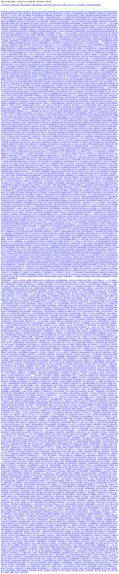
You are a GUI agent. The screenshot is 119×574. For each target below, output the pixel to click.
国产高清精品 (104, 117)
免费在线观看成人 (62, 185)
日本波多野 (54, 570)
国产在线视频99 (9, 99)
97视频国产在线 (101, 286)
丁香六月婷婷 (20, 519)
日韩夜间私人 (16, 109)
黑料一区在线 (14, 64)
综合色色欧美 (37, 212)
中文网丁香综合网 (50, 523)
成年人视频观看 (30, 403)
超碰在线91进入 (21, 309)
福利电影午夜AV (6, 204)
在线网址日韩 (34, 348)
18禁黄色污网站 (109, 144)
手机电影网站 (52, 541)
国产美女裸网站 (63, 190)
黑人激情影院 (49, 395)
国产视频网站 (61, 424)
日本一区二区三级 (42, 327)
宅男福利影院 (90, 62)
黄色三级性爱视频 (88, 200)
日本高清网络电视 (32, 465)
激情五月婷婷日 (93, 187)
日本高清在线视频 (59, 202)
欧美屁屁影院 (74, 142)
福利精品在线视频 (109, 83)
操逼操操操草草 (78, 214)
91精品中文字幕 (77, 218)
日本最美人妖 (83, 128)
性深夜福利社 (62, 541)
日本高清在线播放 (59, 224)
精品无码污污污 (108, 543)
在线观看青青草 (70, 432)
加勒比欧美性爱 (97, 31)
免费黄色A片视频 (27, 336)
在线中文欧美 (93, 173)
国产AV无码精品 (72, 128)
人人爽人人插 (31, 54)
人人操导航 (81, 282)
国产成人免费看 (16, 15)
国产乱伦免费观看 (49, 95)
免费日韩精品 (66, 146)
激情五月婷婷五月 (42, 401)
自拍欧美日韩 (36, 72)
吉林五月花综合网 (107, 389)
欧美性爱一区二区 (70, 241)
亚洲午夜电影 (35, 333)
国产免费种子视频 (86, 115)
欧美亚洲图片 (11, 130)
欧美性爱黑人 (46, 83)
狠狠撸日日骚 (19, 375)
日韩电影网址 (88, 451)
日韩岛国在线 (23, 136)
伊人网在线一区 (31, 354)
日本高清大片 (62, 163)
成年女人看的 (42, 235)
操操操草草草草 (29, 78)
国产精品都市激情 (56, 70)
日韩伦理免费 (101, 481)
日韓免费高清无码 (65, 66)
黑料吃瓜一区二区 (103, 303)
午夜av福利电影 (109, 469)
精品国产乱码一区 (65, 159)
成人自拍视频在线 (30, 241)
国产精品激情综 (23, 218)
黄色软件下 (85, 331)
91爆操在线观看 (46, 85)
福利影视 (43, 397)
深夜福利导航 (59, 496)
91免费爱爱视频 (76, 445)
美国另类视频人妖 (50, 91)
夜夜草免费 (83, 523)
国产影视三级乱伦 (38, 325)
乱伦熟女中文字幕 (7, 52)
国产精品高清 (101, 307)
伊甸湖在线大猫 (53, 99)
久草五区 (32, 539)
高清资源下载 (37, 237)
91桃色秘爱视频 (16, 459)
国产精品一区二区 (58, 504)
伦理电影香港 (50, 216)
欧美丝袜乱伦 (80, 227)
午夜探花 (106, 356)
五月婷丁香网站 (18, 212)
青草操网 (93, 527)
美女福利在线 (96, 33)
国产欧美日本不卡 (74, 284)
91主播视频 (53, 416)
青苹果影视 (104, 408)
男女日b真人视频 (87, 83)
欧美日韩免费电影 (59, 132)
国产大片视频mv (100, 70)
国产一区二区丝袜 (41, 78)
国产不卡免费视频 (7, 231)
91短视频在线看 (26, 74)
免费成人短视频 (6, 405)
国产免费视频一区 (88, 440)
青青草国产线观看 (105, 477)
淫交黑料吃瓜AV (24, 222)
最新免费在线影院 (25, 521)
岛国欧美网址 (48, 46)
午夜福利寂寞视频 (105, 523)
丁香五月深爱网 (68, 70)
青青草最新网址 (11, 144)
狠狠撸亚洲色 (51, 78)
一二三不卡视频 (110, 280)
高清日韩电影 (103, 169)
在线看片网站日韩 (24, 126)
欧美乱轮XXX (70, 498)
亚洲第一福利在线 (75, 475)
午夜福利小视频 (8, 572)
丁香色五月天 (33, 101)
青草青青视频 (36, 13)
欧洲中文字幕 (79, 553)
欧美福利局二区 (6, 490)
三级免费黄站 (98, 519)
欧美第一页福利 (81, 202)
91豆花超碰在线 (33, 554)
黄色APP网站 (67, 566)
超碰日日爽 (100, 521)
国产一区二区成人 (111, 554)
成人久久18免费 (36, 407)
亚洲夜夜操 (70, 370)
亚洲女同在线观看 (20, 99)
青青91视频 (66, 445)
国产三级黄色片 (44, 103)
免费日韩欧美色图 (110, 27)
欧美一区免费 (106, 132)
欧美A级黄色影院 (17, 531)
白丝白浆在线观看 (37, 323)
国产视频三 (97, 311)
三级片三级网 (36, 543)
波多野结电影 (77, 362)
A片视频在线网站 (14, 83)
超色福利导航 (8, 134)
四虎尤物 (73, 303)
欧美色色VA (45, 543)
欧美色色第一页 (78, 566)
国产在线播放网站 (78, 107)
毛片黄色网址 (67, 469)
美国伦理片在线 (67, 155)
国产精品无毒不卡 (64, 389)
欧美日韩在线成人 (84, 395)
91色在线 (25, 319)
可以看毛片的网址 (99, 428)
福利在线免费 (107, 231)
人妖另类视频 (84, 397)
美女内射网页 (76, 136)
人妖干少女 (93, 299)
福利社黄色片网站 (105, 35)
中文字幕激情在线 (100, 152)
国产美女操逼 (59, 124)
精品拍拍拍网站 (75, 23)
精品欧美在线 (107, 66)
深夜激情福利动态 (95, 444)
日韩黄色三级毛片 (57, 566)
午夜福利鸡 (38, 370)
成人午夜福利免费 (87, 185)
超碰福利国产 (62, 299)
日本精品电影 (23, 549)
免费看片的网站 (60, 288)
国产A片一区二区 (79, 138)
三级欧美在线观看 (29, 482)
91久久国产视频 (88, 43)
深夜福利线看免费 (15, 477)
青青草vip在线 (103, 551)
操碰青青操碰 (54, 66)
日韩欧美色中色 (21, 200)
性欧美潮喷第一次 (22, 564)
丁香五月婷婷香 (47, 202)
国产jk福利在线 (89, 107)
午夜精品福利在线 (84, 352)
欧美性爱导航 (5, 502)
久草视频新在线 (48, 331)
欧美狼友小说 (6, 338)
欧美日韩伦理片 (36, 83)
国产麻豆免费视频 (90, 333)
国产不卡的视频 (66, 514)
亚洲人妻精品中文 (34, 344)
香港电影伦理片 (85, 19)
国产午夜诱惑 (66, 218)
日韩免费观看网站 (9, 128)
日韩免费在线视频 (44, 31)
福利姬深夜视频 (103, 459)
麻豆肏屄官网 (83, 101)
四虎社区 (24, 298)
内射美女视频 (57, 27)
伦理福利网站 (88, 80)
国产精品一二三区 (104, 87)
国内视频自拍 (111, 216)
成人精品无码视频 (107, 192)
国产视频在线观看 (28, 167)
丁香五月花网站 (112, 56)
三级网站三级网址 (61, 447)
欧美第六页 (20, 517)
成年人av (52, 554)
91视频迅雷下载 (32, 87)
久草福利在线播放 (68, 350)
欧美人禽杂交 (73, 372)
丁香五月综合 (28, 212)
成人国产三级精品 (67, 48)
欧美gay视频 (111, 498)
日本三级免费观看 (89, 481)
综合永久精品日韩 (50, 179)
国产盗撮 (85, 496)
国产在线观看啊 (32, 290)
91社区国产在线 (110, 360)
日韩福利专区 (19, 568)
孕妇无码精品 (30, 179)
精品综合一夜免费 (38, 547)
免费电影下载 (105, 78)
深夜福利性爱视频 (70, 56)
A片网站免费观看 (38, 313)
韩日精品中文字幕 (10, 89)
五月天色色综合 (79, 70)
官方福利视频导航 (46, 175)
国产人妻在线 (61, 335)
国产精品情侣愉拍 (20, 397)
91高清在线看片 (46, 64)
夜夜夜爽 (6, 445)
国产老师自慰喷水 (52, 220)
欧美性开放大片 (90, 138)
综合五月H (4, 379)
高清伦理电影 (41, 484)
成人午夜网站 (13, 62)
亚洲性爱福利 (87, 549)
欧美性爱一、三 (85, 436)
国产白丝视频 (98, 83)
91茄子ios (96, 408)
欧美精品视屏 (104, 113)
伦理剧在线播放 (83, 37)
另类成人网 (20, 292)
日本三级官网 (59, 517)
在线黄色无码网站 (35, 412)
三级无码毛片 (6, 459)
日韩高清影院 (40, 498)
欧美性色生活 (87, 445)
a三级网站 (36, 453)
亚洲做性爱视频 (29, 190)
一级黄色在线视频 (9, 430)
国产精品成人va (21, 438)
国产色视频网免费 (35, 62)
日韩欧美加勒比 (90, 233)
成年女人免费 (84, 329)
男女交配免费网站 (82, 471)
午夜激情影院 (25, 187)
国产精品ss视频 (113, 346)
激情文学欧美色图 (54, 50)
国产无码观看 (64, 383)
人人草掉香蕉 (26, 177)
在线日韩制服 (57, 412)
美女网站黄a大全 (47, 187)
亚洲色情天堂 (68, 74)
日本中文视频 (69, 391)
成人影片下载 (43, 465)
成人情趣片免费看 (85, 144)
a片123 (60, 484)
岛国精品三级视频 (48, 97)
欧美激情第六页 (44, 226)
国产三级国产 (26, 424)
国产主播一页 (91, 438)
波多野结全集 (8, 93)
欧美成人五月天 (9, 243)
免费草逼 (114, 508)
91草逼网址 (94, 338)
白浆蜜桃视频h (18, 19)
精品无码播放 (93, 130)
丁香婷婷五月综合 (93, 124)
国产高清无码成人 (14, 138)
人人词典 (35, 504)
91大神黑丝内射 (20, 48)
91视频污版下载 (63, 37)
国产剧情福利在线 (70, 46)
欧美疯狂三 (77, 496)
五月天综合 (82, 377)
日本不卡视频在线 (17, 486)
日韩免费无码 (56, 350)
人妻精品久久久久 (11, 80)
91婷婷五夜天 (113, 424)
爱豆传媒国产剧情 (31, 231)
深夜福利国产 (97, 514)
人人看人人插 (28, 229)
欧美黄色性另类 (76, 50)
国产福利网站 (59, 241)
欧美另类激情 (45, 70)
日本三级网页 (84, 216)
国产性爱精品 (91, 521)
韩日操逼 (65, 313)
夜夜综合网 (33, 570)
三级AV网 (24, 525)
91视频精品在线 (97, 115)
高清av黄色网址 (104, 173)
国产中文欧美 (15, 410)
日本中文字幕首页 (21, 566)
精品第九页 (107, 535)
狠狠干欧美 (39, 426)
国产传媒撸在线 (21, 37)
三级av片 (84, 389)
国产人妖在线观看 (83, 150)
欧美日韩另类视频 (65, 109)
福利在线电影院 (103, 239)
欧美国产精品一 (95, 140)
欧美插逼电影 (89, 506)
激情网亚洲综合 (51, 140)
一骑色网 (4, 301)
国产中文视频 (40, 366)
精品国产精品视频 (34, 298)
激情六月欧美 (81, 56)
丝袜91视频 (21, 562)
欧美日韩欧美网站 (76, 200)
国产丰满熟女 (66, 181)
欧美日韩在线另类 (42, 539)
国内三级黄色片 (21, 422)
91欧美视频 (26, 333)
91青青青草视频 (98, 185)
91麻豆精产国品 (46, 381)
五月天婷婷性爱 (77, 39)
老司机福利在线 (107, 405)
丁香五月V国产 (35, 531)
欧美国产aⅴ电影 (83, 58)
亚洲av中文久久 (6, 15)
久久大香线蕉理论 (88, 48)
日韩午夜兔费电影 (41, 405)
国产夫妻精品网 (52, 37)
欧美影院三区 (36, 360)
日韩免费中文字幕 (85, 142)
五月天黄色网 (105, 508)
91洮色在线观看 (95, 189)
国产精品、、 (29, 375)
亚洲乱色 (8, 498)
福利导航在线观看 (92, 196)
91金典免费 (41, 354)
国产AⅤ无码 (99, 350)
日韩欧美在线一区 (69, 187)
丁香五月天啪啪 (8, 19)
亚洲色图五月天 (26, 70)
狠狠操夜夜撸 (89, 15)
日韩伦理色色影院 (50, 311)
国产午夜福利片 (97, 190)
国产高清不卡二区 (91, 241)
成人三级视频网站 (53, 93)
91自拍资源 (64, 568)
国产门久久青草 (9, 152)
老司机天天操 (104, 204)
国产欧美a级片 (66, 29)
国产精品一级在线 (72, 179)
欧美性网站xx (102, 299)
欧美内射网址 (7, 185)
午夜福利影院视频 (29, 19)
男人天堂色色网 (95, 558)
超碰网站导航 (37, 56)
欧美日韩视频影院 (104, 336)
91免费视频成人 (18, 241)
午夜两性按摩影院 (63, 444)
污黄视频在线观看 (91, 87)
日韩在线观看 (74, 208)
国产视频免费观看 (26, 356)
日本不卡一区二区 (78, 155)
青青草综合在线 (78, 85)
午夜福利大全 (66, 105)
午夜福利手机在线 (75, 440)
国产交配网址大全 (55, 165)
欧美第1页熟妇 (113, 229)
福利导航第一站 (112, 348)
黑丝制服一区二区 (7, 241)
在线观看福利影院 (68, 226)
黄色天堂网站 (91, 461)
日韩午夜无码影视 (65, 545)
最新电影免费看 (103, 241)
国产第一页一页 (27, 227)
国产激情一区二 (56, 155)
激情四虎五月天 (30, 321)
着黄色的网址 (48, 196)
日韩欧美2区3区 (92, 237)
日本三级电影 (42, 76)
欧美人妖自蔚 (60, 206)
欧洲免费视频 (105, 41)
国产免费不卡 (112, 455)
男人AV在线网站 (82, 358)
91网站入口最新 (37, 282)
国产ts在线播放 (101, 74)
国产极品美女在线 (64, 144)
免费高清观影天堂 (104, 321)
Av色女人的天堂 (47, 138)
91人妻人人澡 (50, 447)
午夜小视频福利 (72, 377)
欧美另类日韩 (80, 52)
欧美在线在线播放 (20, 315)
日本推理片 (12, 564)
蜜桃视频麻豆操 (104, 97)
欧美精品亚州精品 (55, 29)
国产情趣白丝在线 (109, 29)
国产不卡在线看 (62, 284)
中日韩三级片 (33, 410)
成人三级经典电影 (18, 190)
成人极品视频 (66, 533)
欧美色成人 (96, 556)
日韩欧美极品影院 (51, 68)
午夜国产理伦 (110, 327)
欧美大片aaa (113, 502)
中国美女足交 (97, 72)
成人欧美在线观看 (15, 444)
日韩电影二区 (45, 296)
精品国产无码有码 (20, 303)
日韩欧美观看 (25, 492)
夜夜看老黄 (52, 529)
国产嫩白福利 (20, 124)
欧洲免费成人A (110, 146)
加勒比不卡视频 (76, 508)
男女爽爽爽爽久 (76, 317)
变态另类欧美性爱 (107, 447)
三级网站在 (103, 434)
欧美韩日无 (7, 387)
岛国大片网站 (102, 11)
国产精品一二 (5, 115)
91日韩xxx (55, 381)
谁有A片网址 (97, 475)
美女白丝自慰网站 (56, 488)
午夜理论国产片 (102, 527)
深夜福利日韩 (101, 385)
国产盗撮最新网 (46, 551)
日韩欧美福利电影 (31, 342)
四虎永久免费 (52, 387)
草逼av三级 (43, 508)
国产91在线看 (9, 344)
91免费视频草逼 (12, 103)
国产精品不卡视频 (7, 11)
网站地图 (98, 5)
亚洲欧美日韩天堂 (16, 447)
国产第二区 (92, 403)
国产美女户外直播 (102, 183)
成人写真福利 (74, 529)
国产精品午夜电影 (92, 56)
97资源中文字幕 (20, 216)
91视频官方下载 (96, 19)
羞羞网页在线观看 (42, 403)
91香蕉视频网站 (18, 52)
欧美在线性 (13, 508)
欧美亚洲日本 (33, 319)
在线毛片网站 (76, 331)
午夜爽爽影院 (36, 70)
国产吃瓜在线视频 (78, 556)
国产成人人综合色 (101, 181)
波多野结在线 (42, 130)
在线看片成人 (33, 60)
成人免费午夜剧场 (40, 292)
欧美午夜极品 (77, 118)
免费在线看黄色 (38, 81)
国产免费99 (96, 445)
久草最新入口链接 (22, 150)
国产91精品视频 (23, 105)
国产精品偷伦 (52, 482)
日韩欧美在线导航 (81, 564)
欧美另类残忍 (77, 381)
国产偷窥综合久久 (36, 39)
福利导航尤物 (106, 154)
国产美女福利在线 (24, 80)
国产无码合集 (106, 568)
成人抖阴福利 (58, 333)
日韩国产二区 (61, 179)
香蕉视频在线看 (95, 387)
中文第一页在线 (67, 85)
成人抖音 (69, 325)
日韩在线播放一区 (81, 64)
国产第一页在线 (27, 97)
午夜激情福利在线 (12, 408)
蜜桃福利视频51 (62, 117)
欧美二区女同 (66, 212)
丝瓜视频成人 (8, 233)
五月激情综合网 (53, 290)
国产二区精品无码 (74, 173)
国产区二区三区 (52, 52)
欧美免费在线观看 (30, 118)
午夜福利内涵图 (81, 494)
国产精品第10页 (75, 41)
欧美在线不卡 (92, 366)
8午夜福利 (30, 461)
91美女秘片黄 (75, 296)
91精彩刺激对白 (14, 45)
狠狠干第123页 (79, 321)
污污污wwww (92, 336)
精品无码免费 (73, 130)
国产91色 (98, 383)
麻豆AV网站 (48, 492)
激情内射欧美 (96, 436)
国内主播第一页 (89, 212)
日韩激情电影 (84, 558)
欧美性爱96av (30, 366)
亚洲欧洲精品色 (18, 118)
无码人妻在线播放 (81, 169)
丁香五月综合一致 (64, 397)
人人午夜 (9, 340)
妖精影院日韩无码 (84, 35)
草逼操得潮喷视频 (55, 539)
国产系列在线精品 (71, 463)
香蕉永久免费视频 (74, 473)
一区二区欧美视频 (95, 512)
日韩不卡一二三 (52, 397)
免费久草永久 (36, 132)
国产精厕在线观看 (93, 117)
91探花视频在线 (23, 214)
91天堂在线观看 (69, 210)
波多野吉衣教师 (72, 35)
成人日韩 (75, 294)
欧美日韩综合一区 (62, 554)
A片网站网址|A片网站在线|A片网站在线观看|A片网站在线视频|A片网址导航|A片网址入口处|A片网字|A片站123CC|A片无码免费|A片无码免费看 (47, 5)
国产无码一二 (40, 430)
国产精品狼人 (62, 198)
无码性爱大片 (104, 294)
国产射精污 (27, 323)
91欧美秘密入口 (98, 469)
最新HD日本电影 (72, 327)
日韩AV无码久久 (20, 173)
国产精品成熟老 (72, 167)
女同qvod (100, 461)
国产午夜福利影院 (12, 521)
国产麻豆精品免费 (51, 173)
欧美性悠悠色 (48, 477)
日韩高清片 (90, 288)
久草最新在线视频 (107, 120)
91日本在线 (108, 517)
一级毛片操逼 (84, 239)
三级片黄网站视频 (42, 200)
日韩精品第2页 (20, 194)
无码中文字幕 (59, 430)
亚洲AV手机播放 (107, 383)
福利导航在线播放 (65, 235)
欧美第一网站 (66, 60)
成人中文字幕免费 (47, 150)
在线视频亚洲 (71, 521)
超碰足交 (115, 535)
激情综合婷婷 (11, 150)
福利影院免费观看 (54, 514)
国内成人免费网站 (71, 154)
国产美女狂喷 (74, 323)
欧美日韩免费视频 (79, 486)
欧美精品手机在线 (91, 459)
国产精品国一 (37, 138)
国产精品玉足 (99, 280)
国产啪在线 (105, 512)
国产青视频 (88, 514)
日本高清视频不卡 (14, 187)
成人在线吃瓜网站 (95, 76)
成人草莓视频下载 (42, 467)
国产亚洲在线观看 (50, 424)
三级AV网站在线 (16, 401)
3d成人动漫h (96, 323)
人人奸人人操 (49, 227)
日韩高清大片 (36, 45)
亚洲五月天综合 (92, 17)
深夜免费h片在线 (75, 290)
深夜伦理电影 (28, 95)
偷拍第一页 (113, 488)
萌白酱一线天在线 (16, 177)
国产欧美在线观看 (93, 161)
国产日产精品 (71, 68)
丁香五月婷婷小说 (105, 148)
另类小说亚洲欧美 (9, 422)
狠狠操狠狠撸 (56, 408)
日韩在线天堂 (36, 64)
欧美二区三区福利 (112, 163)
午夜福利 (26, 348)
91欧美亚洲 (23, 572)
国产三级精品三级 (42, 19)
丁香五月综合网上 (66, 479)
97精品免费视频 (9, 68)
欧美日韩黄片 (113, 113)
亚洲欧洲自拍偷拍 (26, 453)
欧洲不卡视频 (74, 444)
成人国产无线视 (72, 198)
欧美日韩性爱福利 (30, 299)
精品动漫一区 (28, 56)
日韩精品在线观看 (65, 381)
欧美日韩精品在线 (12, 475)
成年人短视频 (20, 327)
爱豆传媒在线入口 (30, 486)
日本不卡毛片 (22, 155)
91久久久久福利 (42, 50)
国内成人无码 (105, 99)
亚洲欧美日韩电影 (19, 165)
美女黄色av (10, 568)
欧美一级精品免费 (101, 375)
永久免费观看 (27, 204)
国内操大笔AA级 (26, 33)
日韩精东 (78, 354)
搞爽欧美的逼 (102, 17)
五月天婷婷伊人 (58, 210)
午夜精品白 (62, 325)
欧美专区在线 (20, 50)
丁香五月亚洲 (101, 348)
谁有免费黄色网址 (108, 72)
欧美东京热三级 (43, 99)
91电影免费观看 (23, 352)
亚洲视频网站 (69, 175)
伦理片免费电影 (10, 570)
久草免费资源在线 (64, 482)
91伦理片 (37, 385)
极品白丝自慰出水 (48, 74)
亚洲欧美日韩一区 (75, 89)
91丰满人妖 (72, 280)
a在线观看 (7, 531)
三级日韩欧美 (105, 510)
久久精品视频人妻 (7, 206)
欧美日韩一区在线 (11, 461)
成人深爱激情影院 (44, 451)
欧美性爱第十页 (39, 68)
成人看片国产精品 (31, 198)
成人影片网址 (51, 189)
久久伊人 (31, 434)
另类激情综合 (22, 103)
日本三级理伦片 (14, 350)
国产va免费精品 (88, 72)
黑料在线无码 (102, 126)
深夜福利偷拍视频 (63, 426)
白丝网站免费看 (18, 93)
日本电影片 (97, 560)
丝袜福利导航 (43, 239)
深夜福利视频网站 (95, 471)
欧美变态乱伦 (113, 525)
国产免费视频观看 (95, 358)
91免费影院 (109, 521)
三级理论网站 (22, 54)
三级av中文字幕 (26, 132)
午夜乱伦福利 (65, 72)
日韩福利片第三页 (10, 37)
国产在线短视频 (9, 66)
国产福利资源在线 (56, 13)
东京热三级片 (93, 239)
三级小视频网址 (67, 436)
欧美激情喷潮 (39, 169)
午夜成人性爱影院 (41, 387)
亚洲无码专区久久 (42, 152)
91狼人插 (11, 473)
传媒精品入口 (33, 29)
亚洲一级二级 (36, 521)
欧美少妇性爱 (7, 229)
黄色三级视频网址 (25, 45)
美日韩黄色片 (5, 504)
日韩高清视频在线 (101, 346)
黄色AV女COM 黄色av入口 (50, 301)
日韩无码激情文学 (87, 535)
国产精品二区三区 (110, 93)
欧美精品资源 (61, 204)
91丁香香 (103, 377)
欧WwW (108, 562)
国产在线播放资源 (70, 120)
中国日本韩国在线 (41, 514)
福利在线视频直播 (37, 15)
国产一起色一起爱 (44, 105)
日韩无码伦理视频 (36, 80)
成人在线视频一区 (51, 35)
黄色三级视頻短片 (21, 516)
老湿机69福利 (99, 340)
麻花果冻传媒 (111, 11)
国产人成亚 (114, 336)
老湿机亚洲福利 (110, 362)
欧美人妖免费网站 (89, 292)
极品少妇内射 (61, 68)
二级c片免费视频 (48, 183)
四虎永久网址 (93, 551)
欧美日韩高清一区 (17, 299)
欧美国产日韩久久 (37, 496)
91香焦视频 (47, 282)
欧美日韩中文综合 (53, 159)
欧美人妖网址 (34, 23)
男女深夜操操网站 (9, 173)
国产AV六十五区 (56, 146)
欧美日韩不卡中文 (58, 157)
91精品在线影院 (56, 451)
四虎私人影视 (60, 498)
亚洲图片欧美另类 (7, 551)
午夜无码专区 (71, 527)
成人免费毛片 (25, 181)
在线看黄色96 (51, 294)
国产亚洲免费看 (108, 422)
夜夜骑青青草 (25, 224)
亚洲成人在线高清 (62, 434)
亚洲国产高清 (109, 138)
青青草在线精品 (17, 317)
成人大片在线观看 (58, 237)
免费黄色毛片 (108, 185)
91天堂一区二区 (6, 163)
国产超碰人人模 (55, 31)
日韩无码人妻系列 (34, 463)
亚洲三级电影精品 (40, 510)
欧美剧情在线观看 (66, 368)
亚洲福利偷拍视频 (35, 512)
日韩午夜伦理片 (11, 465)
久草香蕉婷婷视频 (68, 360)
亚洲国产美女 (39, 179)
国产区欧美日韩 (17, 204)
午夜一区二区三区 (35, 150)
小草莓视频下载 (10, 284)
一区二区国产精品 (104, 344)
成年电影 (60, 508)
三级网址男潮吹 (42, 373)
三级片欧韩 (79, 481)
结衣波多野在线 (107, 19)
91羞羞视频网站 (11, 21)
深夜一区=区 (85, 422)
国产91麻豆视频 (52, 317)
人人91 (58, 352)
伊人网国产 (107, 461)
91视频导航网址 (6, 348)
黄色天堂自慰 (75, 231)
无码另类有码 (61, 134)
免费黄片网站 (71, 471)
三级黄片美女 (29, 514)
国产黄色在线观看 (69, 385)
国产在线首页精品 (33, 128)
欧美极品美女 (23, 381)
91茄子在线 (30, 562)
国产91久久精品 (41, 93)
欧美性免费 (46, 307)
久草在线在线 (109, 155)
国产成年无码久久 (51, 336)
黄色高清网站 (58, 187)
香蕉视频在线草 (51, 335)
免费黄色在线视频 (15, 449)
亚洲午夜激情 (39, 154)
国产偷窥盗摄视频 (72, 461)
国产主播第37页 (105, 220)
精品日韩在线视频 (79, 516)
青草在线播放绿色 (112, 368)
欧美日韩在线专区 (71, 395)
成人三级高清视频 (22, 296)
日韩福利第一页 (13, 467)
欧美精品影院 (75, 29)
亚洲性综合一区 (62, 173)
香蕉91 (71, 543)
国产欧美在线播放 (62, 95)
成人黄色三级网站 (107, 81)
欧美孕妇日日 (21, 373)
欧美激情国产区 (19, 527)
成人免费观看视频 (73, 558)
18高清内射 (34, 457)
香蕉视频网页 (44, 416)
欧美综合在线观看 (107, 140)
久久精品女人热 (17, 163)
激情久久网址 (103, 95)
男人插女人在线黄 (87, 243)
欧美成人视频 (66, 451)
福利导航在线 (93, 229)
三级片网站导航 (98, 360)
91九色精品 (103, 395)
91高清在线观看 (16, 560)
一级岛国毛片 (25, 109)
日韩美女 (105, 424)
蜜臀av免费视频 (65, 19)
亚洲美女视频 (43, 25)
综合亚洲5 (41, 358)
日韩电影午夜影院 (29, 498)
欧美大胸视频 (29, 194)
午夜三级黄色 (28, 237)
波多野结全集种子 (44, 399)
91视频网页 (107, 514)
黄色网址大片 (47, 414)
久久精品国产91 (32, 161)
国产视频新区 (32, 372)
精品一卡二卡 (47, 222)
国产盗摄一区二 (87, 412)
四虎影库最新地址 (25, 504)
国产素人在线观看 (18, 405)
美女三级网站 (91, 206)
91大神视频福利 (107, 358)
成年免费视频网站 (47, 445)
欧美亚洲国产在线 (72, 329)
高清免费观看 (46, 212)
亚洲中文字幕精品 (32, 76)
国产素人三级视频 (43, 570)
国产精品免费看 (43, 21)
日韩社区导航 (57, 438)
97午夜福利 (57, 533)
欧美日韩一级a (59, 401)
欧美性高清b (92, 370)
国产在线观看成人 (38, 210)
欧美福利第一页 (84, 327)
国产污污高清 (33, 214)
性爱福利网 (97, 412)
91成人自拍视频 (35, 85)
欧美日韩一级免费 (25, 280)
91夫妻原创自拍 (20, 66)
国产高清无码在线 (76, 103)
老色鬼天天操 (112, 95)
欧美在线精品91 (47, 412)
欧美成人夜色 (28, 471)
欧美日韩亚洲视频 (106, 58)
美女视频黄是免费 (110, 519)
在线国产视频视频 (102, 486)
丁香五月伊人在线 (84, 154)
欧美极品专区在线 (18, 387)
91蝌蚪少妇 (90, 426)
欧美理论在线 (26, 360)
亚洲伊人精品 (78, 194)
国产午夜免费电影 (88, 420)
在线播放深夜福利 (61, 227)
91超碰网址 (60, 311)
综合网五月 (77, 412)
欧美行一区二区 (92, 202)
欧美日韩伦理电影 (75, 313)
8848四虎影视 (86, 447)
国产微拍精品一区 (79, 379)
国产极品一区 (27, 233)
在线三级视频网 (69, 126)
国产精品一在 (28, 206)
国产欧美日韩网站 (81, 457)
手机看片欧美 (43, 554)
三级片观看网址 (50, 33)
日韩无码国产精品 (110, 381)
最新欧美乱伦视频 (110, 134)
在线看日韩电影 (82, 157)
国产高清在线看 (50, 440)
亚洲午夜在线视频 (91, 227)
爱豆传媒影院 (49, 288)
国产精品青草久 (24, 523)
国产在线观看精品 (101, 218)
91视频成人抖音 (86, 296)
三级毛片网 (41, 372)
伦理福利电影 (64, 290)
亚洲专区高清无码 (69, 319)
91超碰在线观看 (45, 453)
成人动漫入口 (11, 200)
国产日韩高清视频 (87, 89)
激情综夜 (18, 333)
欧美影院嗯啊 (88, 13)
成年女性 (94, 541)
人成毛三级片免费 (76, 21)
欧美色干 (45, 529)
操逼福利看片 (56, 62)
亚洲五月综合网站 (76, 171)
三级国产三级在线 (61, 473)
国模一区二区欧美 (47, 132)
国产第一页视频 (40, 167)
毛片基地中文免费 (98, 554)
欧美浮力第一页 (41, 482)
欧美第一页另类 (35, 109)
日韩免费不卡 (83, 407)
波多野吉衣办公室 (44, 364)
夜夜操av (31, 558)
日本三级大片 (113, 457)
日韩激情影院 (96, 424)
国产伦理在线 (72, 490)
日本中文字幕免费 (37, 436)
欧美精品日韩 (29, 387)
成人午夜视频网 (41, 189)
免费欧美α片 (76, 177)
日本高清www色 (81, 449)
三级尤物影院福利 (104, 187)
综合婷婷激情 (31, 303)
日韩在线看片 (83, 372)
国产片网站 (102, 329)
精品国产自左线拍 (68, 64)
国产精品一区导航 (44, 48)
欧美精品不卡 (33, 352)
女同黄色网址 (33, 549)
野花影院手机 (102, 393)
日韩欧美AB (77, 401)
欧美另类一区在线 (37, 475)
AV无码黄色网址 (54, 152)
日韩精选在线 (56, 564)
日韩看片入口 (54, 479)
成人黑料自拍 (100, 155)
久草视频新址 (49, 241)
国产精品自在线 (94, 220)
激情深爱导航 (65, 23)
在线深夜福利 (65, 208)
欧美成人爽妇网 (18, 514)
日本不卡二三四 (47, 533)
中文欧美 (11, 375)
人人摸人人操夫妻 (27, 391)
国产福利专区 (60, 11)
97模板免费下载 (62, 519)
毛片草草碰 (95, 467)
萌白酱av (73, 307)
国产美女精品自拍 (17, 541)
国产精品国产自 (112, 218)
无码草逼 (114, 321)
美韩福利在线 (90, 319)
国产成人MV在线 (31, 220)
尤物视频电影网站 (103, 157)
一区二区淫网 (29, 517)
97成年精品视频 (38, 336)
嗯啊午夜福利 (100, 52)
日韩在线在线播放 (35, 537)
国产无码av (38, 375)
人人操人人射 (95, 327)
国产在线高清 (113, 239)
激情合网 (8, 317)
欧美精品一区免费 (105, 224)
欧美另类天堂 (84, 220)
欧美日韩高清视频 (55, 23)
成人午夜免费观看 (59, 356)
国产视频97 (68, 311)
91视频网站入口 (106, 284)
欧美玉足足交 (86, 354)
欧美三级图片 (45, 13)
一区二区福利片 (29, 154)
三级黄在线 (68, 401)
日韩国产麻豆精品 (31, 364)
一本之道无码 (48, 154)
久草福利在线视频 (65, 231)
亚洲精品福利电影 (30, 243)
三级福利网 (15, 282)
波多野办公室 (45, 566)
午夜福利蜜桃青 (111, 430)
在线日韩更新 (14, 354)
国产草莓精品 (65, 373)
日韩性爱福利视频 (44, 214)
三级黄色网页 (111, 286)
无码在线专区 (112, 399)
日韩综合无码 (20, 21)
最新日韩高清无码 (14, 91)
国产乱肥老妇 (110, 107)
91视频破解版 (101, 545)
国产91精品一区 (104, 150)
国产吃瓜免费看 (102, 438)
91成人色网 (100, 504)
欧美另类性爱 (73, 568)
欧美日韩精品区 (18, 206)
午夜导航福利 (80, 319)
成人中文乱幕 (87, 45)
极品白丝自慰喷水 (101, 214)
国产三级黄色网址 (71, 206)
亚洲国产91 (17, 537)
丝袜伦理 (85, 401)
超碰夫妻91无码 (17, 17)
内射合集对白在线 (50, 81)
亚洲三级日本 (90, 486)
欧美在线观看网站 (98, 45)
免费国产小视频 (69, 237)
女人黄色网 (54, 307)
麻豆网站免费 (107, 115)
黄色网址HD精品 (63, 115)
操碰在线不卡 (36, 177)
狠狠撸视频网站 (78, 13)
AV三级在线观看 (90, 155)
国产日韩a (50, 292)
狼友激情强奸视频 (11, 562)
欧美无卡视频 (58, 385)
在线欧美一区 (93, 430)
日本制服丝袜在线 (42, 519)
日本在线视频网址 (112, 317)
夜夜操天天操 (106, 315)
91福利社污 (23, 467)
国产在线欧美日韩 (93, 169)
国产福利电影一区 (59, 15)
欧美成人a (85, 315)
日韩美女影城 (96, 192)
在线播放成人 (94, 224)
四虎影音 (11, 333)
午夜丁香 (30, 551)
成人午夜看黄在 (111, 226)
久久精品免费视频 (44, 87)
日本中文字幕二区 (30, 52)
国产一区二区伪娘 (96, 154)
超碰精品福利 (101, 492)
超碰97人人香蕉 (55, 48)
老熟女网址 (97, 451)
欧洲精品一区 (74, 239)
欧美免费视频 (21, 535)
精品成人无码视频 (61, 167)
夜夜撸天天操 (18, 533)
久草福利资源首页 (56, 549)
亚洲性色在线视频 (81, 344)
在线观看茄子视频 (7, 527)
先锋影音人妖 (41, 303)
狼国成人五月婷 (53, 405)
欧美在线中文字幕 (28, 490)
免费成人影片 (76, 373)
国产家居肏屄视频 (21, 128)
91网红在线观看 (56, 360)
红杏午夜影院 (31, 395)
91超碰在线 (112, 490)
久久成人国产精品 (91, 126)
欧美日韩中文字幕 (60, 500)
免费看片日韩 (111, 222)
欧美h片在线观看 (58, 150)
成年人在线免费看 (56, 111)
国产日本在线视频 (42, 89)
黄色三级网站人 (14, 157)
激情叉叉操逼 (111, 15)
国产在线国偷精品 (29, 58)
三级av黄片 (58, 445)
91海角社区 (74, 403)
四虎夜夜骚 (56, 348)
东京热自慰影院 (54, 148)
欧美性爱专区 (42, 290)
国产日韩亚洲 (113, 157)
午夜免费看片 (110, 152)
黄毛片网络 (80, 504)
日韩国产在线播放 (37, 492)
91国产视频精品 (24, 23)
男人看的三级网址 (95, 496)
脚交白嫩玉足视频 (90, 74)
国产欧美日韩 (93, 216)
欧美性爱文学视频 (78, 570)
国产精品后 (10, 294)
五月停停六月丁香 (60, 527)
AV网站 (24, 294)
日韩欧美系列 (12, 418)
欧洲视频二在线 (60, 113)
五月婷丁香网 (67, 364)
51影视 (37, 494)
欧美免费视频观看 (55, 553)
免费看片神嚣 (108, 48)
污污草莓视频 (9, 399)
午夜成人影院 (66, 177)
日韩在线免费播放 (99, 89)
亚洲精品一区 (38, 391)
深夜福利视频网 (41, 305)
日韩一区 (11, 554)
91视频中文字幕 (11, 496)
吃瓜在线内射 (84, 177)
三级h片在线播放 (112, 290)
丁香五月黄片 (88, 298)
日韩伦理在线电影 (30, 362)
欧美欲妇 (68, 294)
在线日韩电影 (82, 206)
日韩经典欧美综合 (14, 74)
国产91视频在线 (32, 130)
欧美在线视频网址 (81, 113)
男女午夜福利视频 (29, 134)
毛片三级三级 (71, 117)
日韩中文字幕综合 (102, 397)
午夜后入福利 (83, 568)
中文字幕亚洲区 (96, 356)
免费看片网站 (8, 482)
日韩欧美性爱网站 (55, 465)
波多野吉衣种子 (37, 311)
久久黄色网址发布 (93, 95)
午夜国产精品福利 (108, 442)
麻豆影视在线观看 (19, 198)
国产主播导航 (62, 52)
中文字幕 (102, 430)
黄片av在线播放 (100, 498)
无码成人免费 (71, 227)
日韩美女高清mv (6, 58)
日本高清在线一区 (102, 502)
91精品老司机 (81, 307)
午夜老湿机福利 (88, 317)
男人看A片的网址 (7, 556)
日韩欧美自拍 (26, 553)
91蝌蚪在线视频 (20, 76)
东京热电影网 (113, 204)
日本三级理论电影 (44, 218)
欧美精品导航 (92, 564)
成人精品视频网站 (88, 405)
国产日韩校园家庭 (47, 309)
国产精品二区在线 (82, 120)
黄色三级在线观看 (16, 107)
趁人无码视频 (99, 48)
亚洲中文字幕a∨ (33, 416)
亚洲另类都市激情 (11, 372)
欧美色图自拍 (26, 13)
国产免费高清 (113, 161)
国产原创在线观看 (47, 333)
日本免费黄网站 (8, 56)
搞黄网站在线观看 (43, 231)
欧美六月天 (37, 533)
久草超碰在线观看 (72, 76)
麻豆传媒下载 (42, 198)
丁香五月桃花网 (98, 93)
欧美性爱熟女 (81, 500)
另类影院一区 (88, 360)
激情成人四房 (73, 148)
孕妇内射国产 (92, 473)
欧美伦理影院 (73, 37)
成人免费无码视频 (89, 455)
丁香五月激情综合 (84, 179)
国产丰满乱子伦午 (63, 529)
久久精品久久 (89, 152)
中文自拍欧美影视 (53, 418)
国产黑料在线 (100, 562)
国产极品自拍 (73, 58)
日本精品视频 (65, 348)
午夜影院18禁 (12, 301)
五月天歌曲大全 (54, 568)
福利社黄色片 (17, 196)
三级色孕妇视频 (6, 426)
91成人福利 (99, 543)
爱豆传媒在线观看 (43, 488)
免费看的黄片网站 (61, 525)
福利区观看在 (61, 358)
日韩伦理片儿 (51, 535)
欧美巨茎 (24, 383)
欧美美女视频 (47, 356)
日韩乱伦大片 (15, 445)
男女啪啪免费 (51, 134)
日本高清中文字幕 (104, 533)
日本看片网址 (38, 477)
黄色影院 (98, 405)
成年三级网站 (102, 366)
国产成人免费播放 (14, 545)
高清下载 (80, 333)
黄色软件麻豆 (108, 109)
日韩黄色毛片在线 (11, 366)
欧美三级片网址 (24, 475)
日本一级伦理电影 (108, 436)
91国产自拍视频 (26, 210)
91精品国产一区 (40, 449)
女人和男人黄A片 (40, 140)
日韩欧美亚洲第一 (70, 551)
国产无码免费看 (77, 235)
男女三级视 (70, 344)
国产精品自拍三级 (7, 319)
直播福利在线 (54, 171)
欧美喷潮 (75, 539)
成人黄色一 (92, 391)
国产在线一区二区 (11, 39)
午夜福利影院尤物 (35, 564)
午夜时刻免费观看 (65, 459)
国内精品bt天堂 (92, 46)
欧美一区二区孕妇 (45, 181)
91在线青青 (52, 467)
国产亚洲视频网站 (108, 179)
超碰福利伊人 (14, 27)
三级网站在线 (77, 562)
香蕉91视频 (51, 420)
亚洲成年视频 (103, 401)
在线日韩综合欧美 (32, 235)
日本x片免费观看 (18, 370)
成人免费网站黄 (93, 523)
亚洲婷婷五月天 (101, 455)
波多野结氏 (12, 428)
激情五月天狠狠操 (16, 97)
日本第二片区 (81, 502)
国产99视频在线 (46, 72)
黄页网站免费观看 (32, 48)
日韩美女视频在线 (47, 385)
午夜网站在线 (5, 27)
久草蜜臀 (19, 284)
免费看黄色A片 (38, 95)
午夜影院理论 (55, 377)
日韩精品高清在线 (9, 309)
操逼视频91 (5, 350)
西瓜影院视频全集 (58, 492)
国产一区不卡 (109, 298)
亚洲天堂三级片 (46, 120)
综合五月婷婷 (51, 76)
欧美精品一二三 (98, 43)
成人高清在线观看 (50, 323)
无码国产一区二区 (84, 490)
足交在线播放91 (23, 29)
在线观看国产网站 (31, 192)
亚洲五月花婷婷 (16, 432)
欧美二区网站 (81, 196)
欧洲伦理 (94, 393)
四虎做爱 (32, 469)
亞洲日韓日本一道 (85, 301)
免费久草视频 (10, 194)
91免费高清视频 (55, 103)
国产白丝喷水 (39, 173)
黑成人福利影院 (83, 130)
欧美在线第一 (68, 83)
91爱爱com (72, 434)
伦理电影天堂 (39, 461)
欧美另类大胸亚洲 (97, 159)
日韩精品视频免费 (9, 113)
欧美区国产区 (58, 298)
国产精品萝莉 (64, 301)
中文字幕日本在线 (112, 165)
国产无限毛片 (94, 23)
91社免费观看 (95, 447)
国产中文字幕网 (68, 138)
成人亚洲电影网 (112, 403)
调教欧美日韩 (91, 163)
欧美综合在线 (37, 280)
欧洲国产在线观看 (81, 237)
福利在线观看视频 (99, 335)
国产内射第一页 (50, 284)
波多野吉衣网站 (86, 41)
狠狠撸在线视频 (17, 159)
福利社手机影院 (111, 500)
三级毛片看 (24, 410)
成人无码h (67, 331)
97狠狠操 (89, 500)
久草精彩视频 (23, 469)
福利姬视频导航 (111, 25)
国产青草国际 (39, 17)
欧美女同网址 (20, 192)
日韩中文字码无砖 (78, 93)
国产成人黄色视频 (98, 305)
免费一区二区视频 (97, 381)
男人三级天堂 (103, 161)
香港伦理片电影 (72, 336)
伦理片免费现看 (40, 340)
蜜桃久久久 (72, 449)
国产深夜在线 (43, 122)
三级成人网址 (99, 288)
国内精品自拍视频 (103, 370)
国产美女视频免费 (33, 155)
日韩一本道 (11, 438)
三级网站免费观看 (7, 290)
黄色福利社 (88, 364)
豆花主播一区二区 (58, 120)
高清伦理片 (40, 395)
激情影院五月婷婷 (90, 348)
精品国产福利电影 (22, 60)
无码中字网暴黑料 (44, 146)
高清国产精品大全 (15, 407)
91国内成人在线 (88, 482)
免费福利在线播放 (38, 33)
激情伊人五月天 (91, 52)
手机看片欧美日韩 (47, 27)
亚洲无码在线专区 (7, 198)
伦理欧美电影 (13, 31)
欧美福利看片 (101, 391)
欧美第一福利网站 (77, 181)
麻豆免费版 (18, 473)
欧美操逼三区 (57, 138)
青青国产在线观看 (75, 315)
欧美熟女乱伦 (60, 81)
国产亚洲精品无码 (86, 335)
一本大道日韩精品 (55, 428)
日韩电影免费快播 (82, 442)
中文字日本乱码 (59, 286)
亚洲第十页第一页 (28, 17)
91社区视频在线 (76, 146)
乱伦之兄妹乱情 (105, 416)
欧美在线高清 (92, 303)
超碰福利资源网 (10, 481)
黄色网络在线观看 (75, 185)
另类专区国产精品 (47, 233)
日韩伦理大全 (36, 233)
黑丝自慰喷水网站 (22, 144)
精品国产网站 (7, 70)
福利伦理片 (12, 451)
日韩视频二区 (69, 531)
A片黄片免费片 (85, 541)
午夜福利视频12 (76, 159)
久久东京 (101, 484)
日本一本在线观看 (9, 87)
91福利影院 (58, 506)
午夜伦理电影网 (101, 292)
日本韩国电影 (31, 373)
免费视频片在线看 (36, 187)
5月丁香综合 (22, 461)
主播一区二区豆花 (85, 414)
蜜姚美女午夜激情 (78, 465)
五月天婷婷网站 (103, 54)
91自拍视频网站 (111, 70)
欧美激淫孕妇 (22, 335)
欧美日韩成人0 (28, 447)
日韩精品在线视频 (19, 220)
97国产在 (44, 463)
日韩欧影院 (95, 490)
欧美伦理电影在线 (112, 541)
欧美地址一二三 (89, 214)
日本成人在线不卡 (44, 422)
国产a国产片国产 (71, 196)
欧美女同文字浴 (89, 226)
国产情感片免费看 (72, 547)
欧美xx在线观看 (59, 233)
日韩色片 (35, 545)
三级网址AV (17, 340)
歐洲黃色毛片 (67, 549)
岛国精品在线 (81, 95)
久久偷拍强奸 (47, 56)
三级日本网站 (78, 286)
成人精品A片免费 (62, 101)
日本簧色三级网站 (31, 346)
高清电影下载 (33, 105)
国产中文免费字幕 (36, 224)
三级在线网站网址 (88, 290)
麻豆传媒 (14, 307)
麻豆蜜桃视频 (50, 124)
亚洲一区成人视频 (78, 152)
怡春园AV (98, 440)
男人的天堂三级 (59, 46)
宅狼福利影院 (70, 113)
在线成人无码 (83, 294)
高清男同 (63, 377)
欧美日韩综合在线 (7, 533)
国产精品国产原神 (60, 521)
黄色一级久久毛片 (97, 537)
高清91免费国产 (112, 202)
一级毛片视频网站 (84, 224)
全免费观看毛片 (27, 477)
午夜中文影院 (75, 453)
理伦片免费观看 (23, 512)
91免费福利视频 (92, 64)
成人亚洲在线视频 (106, 128)
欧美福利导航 (44, 379)
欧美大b (50, 463)
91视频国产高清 (14, 23)
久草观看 (95, 414)
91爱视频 (65, 560)
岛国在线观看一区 (33, 226)
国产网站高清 (57, 494)
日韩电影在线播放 (67, 214)
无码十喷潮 (86, 381)
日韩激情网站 (40, 35)
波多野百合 (91, 525)
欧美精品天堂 (7, 183)
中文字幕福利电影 (33, 208)
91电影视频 (16, 510)
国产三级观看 (47, 157)
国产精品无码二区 (106, 122)
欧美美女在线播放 (99, 549)
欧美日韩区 (62, 471)
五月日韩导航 (16, 412)
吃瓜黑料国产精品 (76, 72)
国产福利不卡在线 (75, 560)
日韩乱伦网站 (73, 407)
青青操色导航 (82, 366)
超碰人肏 (8, 424)
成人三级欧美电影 (94, 432)
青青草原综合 (56, 72)
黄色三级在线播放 (67, 31)
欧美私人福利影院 (94, 128)
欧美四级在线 (46, 39)
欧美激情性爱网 (80, 342)
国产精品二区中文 (71, 224)
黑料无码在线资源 (56, 226)
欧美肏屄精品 (91, 307)
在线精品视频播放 (98, 362)
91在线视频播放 (40, 190)
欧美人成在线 (66, 539)
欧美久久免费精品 (104, 237)
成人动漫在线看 (86, 66)
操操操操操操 (69, 183)
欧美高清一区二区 (14, 210)
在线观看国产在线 (96, 331)
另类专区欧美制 (104, 463)
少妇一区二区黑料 (104, 46)
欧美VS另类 (58, 560)
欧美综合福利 (87, 21)
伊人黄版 (66, 453)
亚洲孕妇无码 (19, 35)
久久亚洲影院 (13, 214)
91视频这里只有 (17, 58)
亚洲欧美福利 (33, 144)
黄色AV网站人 (49, 517)
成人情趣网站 (17, 482)
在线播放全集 (64, 192)
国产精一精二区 (63, 58)
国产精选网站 (7, 190)
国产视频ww (92, 492)
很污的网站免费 (29, 169)
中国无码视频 (99, 103)
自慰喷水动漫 (45, 136)
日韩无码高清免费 (30, 484)
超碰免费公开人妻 (101, 212)
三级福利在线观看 (49, 194)
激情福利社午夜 (77, 27)
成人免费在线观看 (24, 85)
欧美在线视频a (57, 222)
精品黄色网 (106, 451)
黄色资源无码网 (9, 226)
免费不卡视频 (65, 103)
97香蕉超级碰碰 (14, 142)
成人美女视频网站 (63, 523)
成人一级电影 (72, 525)
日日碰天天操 (65, 142)
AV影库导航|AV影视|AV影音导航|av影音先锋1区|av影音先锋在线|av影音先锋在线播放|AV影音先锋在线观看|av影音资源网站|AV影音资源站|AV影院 (63, 264)
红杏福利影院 (39, 196)
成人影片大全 (5, 97)
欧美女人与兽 (62, 510)
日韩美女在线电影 (18, 321)
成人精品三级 (37, 356)
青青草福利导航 (50, 434)
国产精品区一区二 (28, 140)
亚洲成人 (11, 516)
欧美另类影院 (32, 428)
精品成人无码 (65, 296)
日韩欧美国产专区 (67, 516)
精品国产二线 (30, 124)
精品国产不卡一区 (51, 325)
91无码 (36, 350)
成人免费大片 (57, 107)
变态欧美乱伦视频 (33, 438)
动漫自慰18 (87, 537)
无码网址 (13, 373)
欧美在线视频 (17, 348)
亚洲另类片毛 (113, 539)
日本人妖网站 (84, 54)
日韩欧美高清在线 (11, 434)
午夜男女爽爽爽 (70, 504)
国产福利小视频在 (45, 350)
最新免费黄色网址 (13, 222)
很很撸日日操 (63, 99)
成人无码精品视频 (87, 531)
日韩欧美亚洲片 (87, 560)
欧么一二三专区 (41, 455)
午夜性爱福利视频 (90, 105)
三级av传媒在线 (111, 313)
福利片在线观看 (39, 447)
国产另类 (105, 560)
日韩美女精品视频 (33, 122)
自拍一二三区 (77, 549)
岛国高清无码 (112, 319)
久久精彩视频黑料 (39, 206)
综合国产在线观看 (15, 360)
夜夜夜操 (112, 408)
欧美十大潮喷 (16, 338)
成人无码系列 (111, 329)
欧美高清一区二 (20, 179)
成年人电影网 (87, 31)
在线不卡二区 (26, 414)
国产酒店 (77, 531)
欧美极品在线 (29, 494)
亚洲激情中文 (80, 91)
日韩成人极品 (79, 183)
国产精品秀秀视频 (110, 103)
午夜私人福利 (53, 459)
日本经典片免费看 (9, 35)
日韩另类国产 (26, 11)
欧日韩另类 (103, 364)
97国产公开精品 (51, 340)
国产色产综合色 (41, 37)
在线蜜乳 (12, 286)
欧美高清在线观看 (78, 533)
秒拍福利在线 (113, 169)
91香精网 (78, 346)
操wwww (16, 280)
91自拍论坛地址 (101, 25)
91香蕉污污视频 (103, 227)
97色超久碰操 (24, 331)
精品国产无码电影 (7, 167)
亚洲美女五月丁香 (64, 317)
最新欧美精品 (46, 142)
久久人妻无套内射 (68, 564)
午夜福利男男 (85, 23)
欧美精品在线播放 (59, 175)
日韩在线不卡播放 (74, 519)
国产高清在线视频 (55, 118)
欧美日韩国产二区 (87, 428)
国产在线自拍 (108, 60)
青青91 (17, 572)
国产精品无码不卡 (108, 311)
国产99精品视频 (50, 206)
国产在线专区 (87, 469)
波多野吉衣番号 (35, 120)
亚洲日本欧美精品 (100, 420)
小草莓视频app (47, 512)
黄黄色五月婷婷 (14, 136)
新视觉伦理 (91, 342)
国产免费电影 (26, 15)
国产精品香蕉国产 (10, 208)
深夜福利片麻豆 (73, 467)
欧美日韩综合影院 (27, 338)
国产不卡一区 (72, 95)
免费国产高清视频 (25, 408)
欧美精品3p (29, 527)
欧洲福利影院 (93, 401)
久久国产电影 (91, 167)
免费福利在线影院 (88, 27)
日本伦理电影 (17, 134)
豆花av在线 (79, 360)
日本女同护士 (39, 46)
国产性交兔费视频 (81, 187)
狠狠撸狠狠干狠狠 (67, 118)
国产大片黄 (7, 440)
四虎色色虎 (72, 338)
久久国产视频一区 (7, 212)
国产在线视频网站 (31, 358)
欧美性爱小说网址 (37, 157)
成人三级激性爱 (77, 298)
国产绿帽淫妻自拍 (97, 29)
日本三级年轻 (33, 377)
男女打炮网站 (101, 222)
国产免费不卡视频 (50, 185)
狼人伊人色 (79, 350)
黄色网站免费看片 (87, 517)
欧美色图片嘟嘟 (106, 198)
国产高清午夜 (20, 235)
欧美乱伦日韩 (56, 436)
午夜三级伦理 (68, 399)
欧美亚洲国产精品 (27, 185)
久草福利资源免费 (28, 449)
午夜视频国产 (81, 521)
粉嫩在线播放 (109, 305)
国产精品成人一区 (98, 235)
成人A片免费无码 (36, 307)
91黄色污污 (27, 547)
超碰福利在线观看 (98, 144)
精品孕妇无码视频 (27, 385)
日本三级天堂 (74, 144)
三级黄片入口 (62, 35)
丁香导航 (25, 537)
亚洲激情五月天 (111, 335)
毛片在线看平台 (35, 41)
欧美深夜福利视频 (88, 383)
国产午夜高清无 (34, 381)
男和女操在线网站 (44, 516)
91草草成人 (43, 352)
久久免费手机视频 (70, 333)
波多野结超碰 (94, 35)
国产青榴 (50, 527)
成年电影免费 (17, 11)
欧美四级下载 (47, 237)
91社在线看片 (47, 375)
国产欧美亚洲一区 (82, 477)
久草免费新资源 (24, 41)
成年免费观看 (15, 336)
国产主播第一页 (26, 91)
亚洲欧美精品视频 (79, 309)
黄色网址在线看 (101, 210)
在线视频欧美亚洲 (7, 220)
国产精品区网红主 (64, 21)
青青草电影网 (55, 379)
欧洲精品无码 (69, 169)
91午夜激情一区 (67, 13)
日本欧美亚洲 (74, 301)
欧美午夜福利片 (83, 510)
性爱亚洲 (27, 531)
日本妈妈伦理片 (51, 558)
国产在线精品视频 (78, 165)
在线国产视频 (15, 313)
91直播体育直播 (89, 85)
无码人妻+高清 (65, 405)
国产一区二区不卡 (93, 204)
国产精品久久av (85, 208)
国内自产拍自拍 (37, 142)
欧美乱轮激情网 (52, 58)
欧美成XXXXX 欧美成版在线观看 (96, 465)
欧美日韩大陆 (105, 33)
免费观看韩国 (45, 171)
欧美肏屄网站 (42, 101)
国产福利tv (99, 553)
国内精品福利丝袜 (30, 93)
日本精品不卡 (54, 109)
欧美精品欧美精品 (73, 216)
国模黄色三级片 (49, 496)
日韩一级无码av (113, 299)
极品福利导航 (51, 393)
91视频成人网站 (73, 101)
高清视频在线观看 (62, 338)
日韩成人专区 (110, 379)
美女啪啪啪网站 (10, 377)
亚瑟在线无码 (56, 229)
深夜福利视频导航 (109, 31)
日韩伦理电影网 (93, 373)
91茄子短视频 (84, 529)
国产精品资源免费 (22, 377)
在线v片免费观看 (6, 510)
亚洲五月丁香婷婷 (34, 309)
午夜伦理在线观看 (70, 97)
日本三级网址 (19, 46)
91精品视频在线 (74, 190)
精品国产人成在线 (88, 111)
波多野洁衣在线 (28, 317)
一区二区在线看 (94, 58)
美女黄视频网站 (78, 80)
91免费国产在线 (57, 212)
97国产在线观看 (80, 87)
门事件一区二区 (12, 85)
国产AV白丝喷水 (42, 486)
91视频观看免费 (82, 124)
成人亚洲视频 (37, 97)
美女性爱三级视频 (7, 397)
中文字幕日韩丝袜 (56, 105)
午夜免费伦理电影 (16, 72)
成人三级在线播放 (87, 136)
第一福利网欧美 (25, 83)
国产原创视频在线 (94, 389)
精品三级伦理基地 (44, 161)
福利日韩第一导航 (50, 204)
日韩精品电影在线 (99, 136)
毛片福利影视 (76, 66)
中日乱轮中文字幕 (107, 556)
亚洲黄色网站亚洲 (19, 395)
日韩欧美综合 (100, 138)
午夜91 (84, 438)
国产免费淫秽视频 (27, 202)
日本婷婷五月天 (37, 432)
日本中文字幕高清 (40, 163)
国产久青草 (26, 407)
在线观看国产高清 (68, 553)
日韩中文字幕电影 (83, 338)
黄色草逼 (101, 564)
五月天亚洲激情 (97, 354)
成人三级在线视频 (40, 159)
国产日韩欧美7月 (40, 317)
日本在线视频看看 (80, 222)
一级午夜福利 (51, 101)
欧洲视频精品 (109, 309)
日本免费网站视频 (90, 165)
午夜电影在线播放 (57, 83)
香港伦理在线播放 (25, 311)
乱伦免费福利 (71, 358)
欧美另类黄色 (36, 171)
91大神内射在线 (111, 136)
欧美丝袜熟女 (72, 510)
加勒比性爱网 (10, 46)
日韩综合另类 (108, 45)
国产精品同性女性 (75, 383)
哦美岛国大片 (13, 549)
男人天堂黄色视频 (101, 175)
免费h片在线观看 (29, 541)
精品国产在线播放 (46, 494)
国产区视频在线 (66, 165)
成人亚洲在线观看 (112, 167)
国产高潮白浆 (40, 241)
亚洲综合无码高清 (81, 370)
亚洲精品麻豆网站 (103, 407)
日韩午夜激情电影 (87, 231)
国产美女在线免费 (105, 101)
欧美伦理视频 (16, 202)
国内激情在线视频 (58, 126)
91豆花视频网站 (6, 288)
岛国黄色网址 (66, 27)
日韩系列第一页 (95, 81)
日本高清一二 (99, 418)
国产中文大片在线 (54, 25)
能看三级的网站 (74, 393)
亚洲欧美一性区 (107, 547)
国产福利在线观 (51, 346)
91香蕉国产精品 (92, 222)
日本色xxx (92, 407)
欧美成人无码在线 (92, 282)
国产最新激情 (83, 148)
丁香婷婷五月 (53, 21)
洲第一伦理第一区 (9, 519)
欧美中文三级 (80, 241)
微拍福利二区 (56, 39)
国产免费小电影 (39, 558)
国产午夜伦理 (11, 60)
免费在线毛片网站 (67, 62)
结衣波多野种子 (49, 506)
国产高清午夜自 (37, 444)
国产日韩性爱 (29, 68)
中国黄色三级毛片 (77, 348)
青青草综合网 (45, 177)
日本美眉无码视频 (85, 192)
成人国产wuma (48, 370)
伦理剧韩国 (31, 467)
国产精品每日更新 (30, 418)
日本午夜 (37, 551)
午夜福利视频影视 (12, 311)
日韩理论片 (51, 352)
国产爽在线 (41, 346)
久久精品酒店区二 (64, 387)
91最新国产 (21, 366)
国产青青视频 (39, 434)
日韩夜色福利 (16, 440)
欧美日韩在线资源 (99, 194)
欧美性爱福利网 (42, 299)
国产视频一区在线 (43, 165)
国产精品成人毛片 (39, 473)
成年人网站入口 (88, 280)
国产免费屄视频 (65, 239)
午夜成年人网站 (17, 484)
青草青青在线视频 (101, 85)
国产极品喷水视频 (88, 103)
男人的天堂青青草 (12, 469)
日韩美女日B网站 (10, 175)
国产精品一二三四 (61, 33)
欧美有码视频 (94, 122)
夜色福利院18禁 (99, 146)
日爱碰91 (83, 453)
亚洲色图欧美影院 (57, 399)
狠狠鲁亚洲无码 (23, 62)
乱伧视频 (22, 354)
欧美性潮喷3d (36, 445)
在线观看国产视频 (33, 103)
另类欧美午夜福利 (78, 506)
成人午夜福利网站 (59, 414)
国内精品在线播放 (56, 87)
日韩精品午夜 (56, 142)
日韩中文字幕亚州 (30, 117)
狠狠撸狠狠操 (30, 216)
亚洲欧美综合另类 (12, 523)
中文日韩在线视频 (90, 566)
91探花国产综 (39, 517)
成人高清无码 (5, 81)
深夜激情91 (46, 360)
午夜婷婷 (12, 379)
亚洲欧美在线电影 (21, 554)
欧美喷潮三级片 (87, 475)
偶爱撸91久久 (92, 484)
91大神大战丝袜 (56, 342)
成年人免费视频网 (33, 479)
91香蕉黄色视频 (70, 15)
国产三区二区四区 (23, 457)
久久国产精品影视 (93, 377)
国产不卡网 (17, 319)
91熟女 (84, 508)
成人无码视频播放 (108, 426)
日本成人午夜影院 (27, 138)
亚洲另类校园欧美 (35, 500)
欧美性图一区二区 (105, 282)
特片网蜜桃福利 (111, 52)
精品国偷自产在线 (7, 165)
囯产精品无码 (45, 45)
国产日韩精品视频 (95, 568)
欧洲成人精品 (8, 358)
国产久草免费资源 (111, 288)
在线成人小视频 (21, 208)
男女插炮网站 (5, 72)
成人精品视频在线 (56, 161)
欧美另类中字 (92, 157)
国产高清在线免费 (70, 124)
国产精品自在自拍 (102, 206)
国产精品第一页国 (52, 190)
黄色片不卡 (76, 422)
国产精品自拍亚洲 (69, 477)
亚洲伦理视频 (48, 560)
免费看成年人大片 (22, 111)
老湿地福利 (47, 408)
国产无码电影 (49, 525)
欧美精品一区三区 (45, 481)
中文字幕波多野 (83, 430)
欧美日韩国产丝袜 (56, 177)
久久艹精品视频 (52, 163)
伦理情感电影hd (102, 333)
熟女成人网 (74, 387)
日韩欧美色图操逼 (78, 25)
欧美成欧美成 (16, 185)
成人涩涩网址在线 (48, 280)
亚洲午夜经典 (94, 529)
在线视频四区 (19, 43)
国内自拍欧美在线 (89, 562)
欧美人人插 (111, 482)
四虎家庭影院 (52, 305)
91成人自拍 (67, 292)
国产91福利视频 (80, 126)
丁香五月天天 (75, 428)
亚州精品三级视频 (40, 389)
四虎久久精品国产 (14, 385)
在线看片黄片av (26, 313)
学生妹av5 (105, 444)
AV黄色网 (52, 519)
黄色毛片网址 (77, 83)
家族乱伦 (88, 556)
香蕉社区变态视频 (21, 87)
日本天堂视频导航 (9, 463)
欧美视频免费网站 (42, 43)
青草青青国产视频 (12, 420)
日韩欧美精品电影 (94, 99)
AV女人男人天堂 (72, 424)
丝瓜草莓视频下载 (105, 338)
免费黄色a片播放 (44, 155)
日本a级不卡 (69, 286)
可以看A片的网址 (30, 35)
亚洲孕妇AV (70, 354)
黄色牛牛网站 (75, 19)
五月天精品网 (52, 299)
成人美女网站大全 (73, 33)
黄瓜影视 (38, 556)
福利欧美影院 (100, 163)
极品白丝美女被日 (7, 537)
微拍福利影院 (83, 99)
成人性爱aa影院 (94, 101)
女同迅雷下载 (98, 535)
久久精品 (98, 426)
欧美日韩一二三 (105, 23)
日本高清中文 (5, 401)
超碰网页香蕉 (46, 80)
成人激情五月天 (44, 111)
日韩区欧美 (108, 553)
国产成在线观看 (96, 547)
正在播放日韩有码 (107, 445)
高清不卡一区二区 (59, 154)
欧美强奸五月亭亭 (112, 372)
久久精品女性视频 (64, 455)
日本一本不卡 (31, 327)
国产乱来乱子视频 (19, 231)
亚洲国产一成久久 (89, 479)
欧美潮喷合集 (85, 122)
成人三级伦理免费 (58, 56)
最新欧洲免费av (112, 210)
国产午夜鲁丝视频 (58, 282)
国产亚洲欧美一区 (100, 531)
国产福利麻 (93, 329)
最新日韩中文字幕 (28, 560)
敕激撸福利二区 (103, 91)
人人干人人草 (32, 294)
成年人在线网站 (57, 85)
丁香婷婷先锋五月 (32, 21)
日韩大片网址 (109, 504)
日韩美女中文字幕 (7, 315)
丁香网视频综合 (21, 379)
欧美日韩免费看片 (20, 551)
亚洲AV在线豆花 (13, 356)
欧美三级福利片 (81, 68)
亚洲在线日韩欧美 (94, 198)
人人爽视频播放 (34, 111)
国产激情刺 (75, 397)
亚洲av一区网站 (77, 451)
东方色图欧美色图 (56, 136)
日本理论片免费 (43, 428)
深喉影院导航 (22, 161)
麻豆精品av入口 (82, 117)
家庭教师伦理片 (84, 547)
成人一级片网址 (29, 46)
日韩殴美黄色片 (99, 317)
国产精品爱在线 (91, 368)
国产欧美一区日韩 (36, 222)
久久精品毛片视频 (99, 500)
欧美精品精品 (62, 128)
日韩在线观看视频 (12, 305)
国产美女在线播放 (56, 218)
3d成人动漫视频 (38, 107)
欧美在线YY (62, 336)
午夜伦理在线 (31, 519)
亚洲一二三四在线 (84, 189)
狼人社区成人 (107, 118)
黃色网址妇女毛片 (7, 368)
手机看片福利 (28, 533)
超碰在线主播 (31, 152)
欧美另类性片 (102, 56)
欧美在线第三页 (19, 364)
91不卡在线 (93, 372)
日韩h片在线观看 (31, 50)
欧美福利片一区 (38, 185)
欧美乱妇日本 (69, 194)
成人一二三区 (5, 325)
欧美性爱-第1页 (70, 11)
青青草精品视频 (37, 74)
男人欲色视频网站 (42, 118)
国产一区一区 (88, 194)
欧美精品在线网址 (54, 19)
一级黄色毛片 (10, 239)
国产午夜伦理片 (97, 296)
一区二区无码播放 (43, 321)
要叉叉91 (96, 364)
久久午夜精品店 (50, 358)
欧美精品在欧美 (31, 451)
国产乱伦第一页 (100, 290)
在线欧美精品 (56, 41)
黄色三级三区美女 (30, 43)
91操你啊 (92, 498)
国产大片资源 (60, 169)
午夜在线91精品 (11, 352)
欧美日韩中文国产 (25, 142)
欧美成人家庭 (73, 305)
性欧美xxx (102, 516)
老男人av (92, 397)
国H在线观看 (91, 410)
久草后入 (6, 453)
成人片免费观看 (64, 307)
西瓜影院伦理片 (106, 76)
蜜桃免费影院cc (92, 68)
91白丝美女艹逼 (72, 163)
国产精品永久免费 (56, 60)
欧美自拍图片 (91, 502)
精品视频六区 (18, 556)
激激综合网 (65, 403)
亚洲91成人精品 (74, 115)
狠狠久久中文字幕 (73, 335)
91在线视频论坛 (43, 144)
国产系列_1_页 (52, 303)
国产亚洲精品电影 (82, 97)
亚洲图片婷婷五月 (13, 331)
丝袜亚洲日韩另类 (101, 342)
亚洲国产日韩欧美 (74, 447)
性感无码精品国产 (24, 301)
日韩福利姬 (59, 292)
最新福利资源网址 (27, 81)
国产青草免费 (60, 194)
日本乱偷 (111, 434)
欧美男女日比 (107, 190)
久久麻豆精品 (88, 408)
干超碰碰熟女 (99, 109)
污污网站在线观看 (50, 444)
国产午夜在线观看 (18, 229)
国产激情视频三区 (33, 397)
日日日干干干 (92, 453)
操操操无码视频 (50, 547)
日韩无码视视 (64, 315)
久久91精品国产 (54, 239)
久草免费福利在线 (24, 496)
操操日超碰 (53, 407)
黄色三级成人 (70, 134)
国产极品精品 (99, 200)
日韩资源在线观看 (7, 303)
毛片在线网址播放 (44, 383)
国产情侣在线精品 (91, 11)
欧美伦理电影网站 (41, 58)
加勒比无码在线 (90, 25)
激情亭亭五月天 (8, 494)
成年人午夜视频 (52, 484)
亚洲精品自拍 (82, 463)
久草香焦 (107, 350)
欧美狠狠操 (15, 325)
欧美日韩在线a (105, 467)
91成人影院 (53, 327)
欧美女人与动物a (47, 521)
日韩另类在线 (10, 179)
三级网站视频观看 (66, 375)
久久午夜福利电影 (103, 68)
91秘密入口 (24, 500)
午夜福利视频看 (14, 391)
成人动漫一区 (39, 113)
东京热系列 (4, 539)
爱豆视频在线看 (44, 377)
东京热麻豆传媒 (103, 325)
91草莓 (5, 333)
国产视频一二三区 (88, 146)
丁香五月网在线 (32, 99)
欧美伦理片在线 (65, 171)
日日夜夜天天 (53, 128)
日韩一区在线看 (64, 366)
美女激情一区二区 (16, 140)
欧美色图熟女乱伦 (9, 517)
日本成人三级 (43, 457)
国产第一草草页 (41, 52)
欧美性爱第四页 (57, 80)
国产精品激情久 (43, 568)
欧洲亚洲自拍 (77, 111)
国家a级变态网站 (49, 475)
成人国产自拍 (79, 226)
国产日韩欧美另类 (24, 508)
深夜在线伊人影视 (91, 533)
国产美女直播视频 (29, 459)
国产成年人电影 (67, 80)
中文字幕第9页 (56, 181)
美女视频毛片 (85, 393)
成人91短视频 (78, 399)
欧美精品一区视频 (28, 340)
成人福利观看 (26, 432)
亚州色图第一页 (89, 286)
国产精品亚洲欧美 (45, 348)
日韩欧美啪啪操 (91, 379)
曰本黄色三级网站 (84, 356)
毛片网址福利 (67, 412)
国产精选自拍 (99, 134)
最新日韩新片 (40, 54)
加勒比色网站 (60, 547)
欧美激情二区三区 (53, 235)
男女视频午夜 (87, 362)
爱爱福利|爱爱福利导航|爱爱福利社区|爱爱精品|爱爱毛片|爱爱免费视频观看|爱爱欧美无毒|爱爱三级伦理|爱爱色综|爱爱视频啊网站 (60, 253)
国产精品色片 (105, 189)
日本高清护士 (102, 202)
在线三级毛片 (16, 424)
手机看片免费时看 (25, 282)
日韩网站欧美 (83, 403)
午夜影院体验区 (49, 432)
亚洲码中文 (50, 469)
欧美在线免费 (84, 78)
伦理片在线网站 (52, 243)
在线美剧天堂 (34, 126)
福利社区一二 (26, 171)
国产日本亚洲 (82, 204)
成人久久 (4, 457)
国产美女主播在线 (95, 78)
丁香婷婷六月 (59, 331)
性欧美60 (27, 543)
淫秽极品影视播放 (22, 175)
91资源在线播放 (47, 500)
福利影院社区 (19, 399)
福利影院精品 (13, 161)
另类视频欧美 (55, 296)
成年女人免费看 (46, 62)
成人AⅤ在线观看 (56, 364)
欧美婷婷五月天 (107, 496)
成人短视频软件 (42, 192)
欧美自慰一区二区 (59, 512)
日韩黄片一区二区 (92, 516)
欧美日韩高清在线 (104, 64)
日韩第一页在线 (78, 74)
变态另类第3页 (20, 68)
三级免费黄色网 (112, 377)
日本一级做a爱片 (15, 414)
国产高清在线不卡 (11, 120)
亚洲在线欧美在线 (105, 414)
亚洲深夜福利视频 (101, 482)
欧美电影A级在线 (7, 488)
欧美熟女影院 (53, 545)
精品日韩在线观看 (62, 440)
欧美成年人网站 (17, 13)
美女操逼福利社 (25, 445)
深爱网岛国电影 (90, 504)
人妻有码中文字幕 (25, 64)
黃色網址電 (67, 506)
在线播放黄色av (25, 157)
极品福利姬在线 (66, 39)
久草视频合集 (31, 315)
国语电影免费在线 (37, 424)
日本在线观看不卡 (78, 109)
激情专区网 (9, 529)
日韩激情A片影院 (75, 420)
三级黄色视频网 (89, 543)
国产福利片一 (96, 41)
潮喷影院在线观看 (44, 66)
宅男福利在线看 (93, 463)
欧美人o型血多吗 (84, 140)
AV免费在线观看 (81, 484)
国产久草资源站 (11, 101)
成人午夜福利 (109, 484)
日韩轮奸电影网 (46, 556)
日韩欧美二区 (31, 200)
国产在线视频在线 (90, 183)
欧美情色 (100, 566)
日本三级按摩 (8, 395)
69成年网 (56, 556)
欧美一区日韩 (15, 502)
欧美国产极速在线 (85, 305)
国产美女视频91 (18, 56)
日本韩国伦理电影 (112, 13)
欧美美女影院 (101, 403)
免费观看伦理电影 (76, 537)
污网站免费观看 (67, 486)
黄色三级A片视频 (104, 177)
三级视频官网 (19, 494)
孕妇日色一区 (49, 167)
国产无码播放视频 (50, 502)
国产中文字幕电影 (16, 115)
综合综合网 (58, 469)
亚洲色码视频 (19, 78)
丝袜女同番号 (80, 11)
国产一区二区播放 (39, 227)
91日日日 (66, 537)
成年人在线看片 (89, 175)
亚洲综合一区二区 (111, 194)
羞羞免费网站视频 (112, 549)
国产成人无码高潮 (38, 11)
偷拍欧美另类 (112, 395)
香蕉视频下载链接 (98, 21)
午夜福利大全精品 (78, 459)
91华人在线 (72, 502)
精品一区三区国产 (88, 171)
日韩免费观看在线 (40, 471)
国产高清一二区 (76, 292)
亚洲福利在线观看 (38, 204)
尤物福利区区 (17, 171)
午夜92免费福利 (54, 122)
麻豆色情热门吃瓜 (68, 457)
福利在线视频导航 (20, 290)
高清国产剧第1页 (23, 25)
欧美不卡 (21, 418)
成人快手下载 (99, 309)
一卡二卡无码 (52, 508)
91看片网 (69, 309)
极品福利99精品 (98, 118)
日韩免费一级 (47, 229)
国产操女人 (39, 560)
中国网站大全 (5, 177)
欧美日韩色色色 (93, 294)
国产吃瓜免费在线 (85, 190)
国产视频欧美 (14, 381)
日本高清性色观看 (44, 60)
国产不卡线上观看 (81, 161)
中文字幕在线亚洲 (73, 416)
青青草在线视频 (62, 407)
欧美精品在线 (59, 97)
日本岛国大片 (51, 449)
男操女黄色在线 (18, 117)
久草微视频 (11, 292)
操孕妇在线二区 (37, 408)
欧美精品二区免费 (82, 299)
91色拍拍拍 (101, 379)
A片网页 (72, 346)
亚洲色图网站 (76, 438)
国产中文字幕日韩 (102, 233)
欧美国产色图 (94, 177)
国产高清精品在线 (75, 554)
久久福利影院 (40, 284)
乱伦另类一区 (33, 442)
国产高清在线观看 (91, 91)
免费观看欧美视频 (7, 171)
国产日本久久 (93, 150)
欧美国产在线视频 (11, 122)
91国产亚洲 (90, 309)
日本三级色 (67, 438)
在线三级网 (72, 299)
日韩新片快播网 (108, 296)
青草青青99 (7, 412)
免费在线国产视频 (86, 33)
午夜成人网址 (76, 60)
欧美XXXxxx (41, 294)
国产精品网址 (13, 148)
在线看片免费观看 (53, 562)
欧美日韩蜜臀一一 (71, 430)
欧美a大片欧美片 (95, 179)
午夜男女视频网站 (55, 208)
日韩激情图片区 (113, 196)
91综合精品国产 (74, 78)
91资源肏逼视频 (28, 556)
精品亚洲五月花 (99, 50)
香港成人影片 (108, 43)
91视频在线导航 (49, 490)
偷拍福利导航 (66, 107)
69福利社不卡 (22, 372)
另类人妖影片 (63, 220)
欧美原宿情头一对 (15, 553)
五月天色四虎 (65, 41)
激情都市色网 (69, 17)
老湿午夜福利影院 (78, 212)
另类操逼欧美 (33, 25)
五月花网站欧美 (21, 189)
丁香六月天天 (65, 229)
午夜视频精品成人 (61, 216)
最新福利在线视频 (101, 15)
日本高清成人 (87, 235)
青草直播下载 (105, 37)
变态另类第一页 (70, 442)
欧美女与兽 (47, 436)
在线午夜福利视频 (111, 50)
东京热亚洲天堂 (21, 455)
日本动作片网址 (103, 457)
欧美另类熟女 (87, 39)
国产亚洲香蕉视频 (42, 459)
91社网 (109, 292)
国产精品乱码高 (72, 189)
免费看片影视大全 (64, 243)
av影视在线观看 (47, 224)
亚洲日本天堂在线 (45, 504)
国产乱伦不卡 (41, 393)
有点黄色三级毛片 (41, 134)
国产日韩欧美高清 (28, 159)
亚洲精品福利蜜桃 (94, 120)
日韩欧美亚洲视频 (112, 80)
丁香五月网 (43, 442)
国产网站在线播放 (71, 81)
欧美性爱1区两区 (30, 165)
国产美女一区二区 (68, 222)
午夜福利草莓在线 (22, 570)
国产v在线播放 (10, 192)
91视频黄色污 (8, 514)
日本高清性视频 (21, 286)
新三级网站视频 (93, 148)
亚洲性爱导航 (61, 558)
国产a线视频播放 (79, 233)
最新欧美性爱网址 (69, 494)
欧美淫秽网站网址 (7, 169)
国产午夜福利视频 (22, 101)
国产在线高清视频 (50, 11)
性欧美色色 (17, 368)
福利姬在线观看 (74, 535)
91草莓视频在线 (41, 541)
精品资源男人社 (29, 113)
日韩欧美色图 (77, 479)
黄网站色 (104, 539)
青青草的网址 (94, 477)
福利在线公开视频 (11, 25)
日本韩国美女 (10, 237)
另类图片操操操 (88, 418)
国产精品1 (104, 432)
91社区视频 (60, 294)
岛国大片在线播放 (24, 436)
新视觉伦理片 (71, 52)
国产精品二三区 (60, 17)
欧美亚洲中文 (5, 432)
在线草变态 (39, 490)
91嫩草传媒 (55, 383)
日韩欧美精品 (11, 124)
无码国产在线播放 (84, 81)
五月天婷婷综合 (62, 543)
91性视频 (67, 508)
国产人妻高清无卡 (35, 136)
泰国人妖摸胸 (84, 173)
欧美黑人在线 (107, 475)
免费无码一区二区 (55, 457)
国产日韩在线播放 (89, 545)
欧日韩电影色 (76, 122)
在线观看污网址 (12, 155)
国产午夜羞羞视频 (102, 525)
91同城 (105, 331)
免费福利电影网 (67, 111)
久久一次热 (5, 373)
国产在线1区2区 (89, 70)
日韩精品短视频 (62, 305)
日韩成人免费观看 (17, 543)
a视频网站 (74, 352)
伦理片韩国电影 (33, 481)
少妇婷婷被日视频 (49, 338)
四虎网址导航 (11, 442)
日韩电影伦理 (10, 48)
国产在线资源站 (15, 181)
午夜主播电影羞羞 (98, 60)
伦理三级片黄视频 (9, 76)
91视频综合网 (91, 385)
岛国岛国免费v (32, 383)
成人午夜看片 (22, 122)
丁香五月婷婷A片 (29, 284)
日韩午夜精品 (113, 486)
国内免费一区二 (95, 208)
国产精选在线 (60, 354)
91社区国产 (101, 372)
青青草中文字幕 (27, 115)
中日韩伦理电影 (40, 216)
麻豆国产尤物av (57, 453)
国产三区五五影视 (14, 132)
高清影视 (111, 465)
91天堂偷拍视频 (27, 107)
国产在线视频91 (31, 89)
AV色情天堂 (12, 535)
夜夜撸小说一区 (85, 29)
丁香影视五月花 (77, 45)
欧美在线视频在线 (28, 368)
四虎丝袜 (80, 280)
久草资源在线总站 (44, 342)
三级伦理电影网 (66, 422)
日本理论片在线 (75, 405)
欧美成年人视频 (55, 321)
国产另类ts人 (10, 479)
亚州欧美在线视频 (46, 438)
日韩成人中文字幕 (88, 313)
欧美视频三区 (19, 113)
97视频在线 (32, 525)
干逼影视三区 (13, 105)
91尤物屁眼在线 (100, 313)
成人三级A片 (61, 327)
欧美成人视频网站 (83, 434)
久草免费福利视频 (66, 562)
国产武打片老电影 (21, 226)
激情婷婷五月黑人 (62, 420)
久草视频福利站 (32, 31)
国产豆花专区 (86, 159)
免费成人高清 (23, 146)
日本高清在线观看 (19, 529)
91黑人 (102, 327)
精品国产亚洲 (19, 237)
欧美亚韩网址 (10, 78)
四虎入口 (84, 284)
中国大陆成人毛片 (88, 346)
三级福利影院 (31, 430)
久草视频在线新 (66, 45)
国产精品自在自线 (60, 344)
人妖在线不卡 (38, 194)
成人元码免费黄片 (33, 239)
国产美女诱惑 (82, 525)
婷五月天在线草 (90, 553)
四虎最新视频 (23, 27)
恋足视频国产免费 (66, 418)
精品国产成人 (92, 457)
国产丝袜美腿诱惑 (63, 303)
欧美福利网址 (50, 354)
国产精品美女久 (86, 60)
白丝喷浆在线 (88, 311)
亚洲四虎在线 (29, 426)
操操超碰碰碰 (88, 93)
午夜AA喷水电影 (40, 368)
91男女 (43, 335)
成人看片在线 (19, 243)
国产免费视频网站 (32, 66)
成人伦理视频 (100, 167)
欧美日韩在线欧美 (107, 142)
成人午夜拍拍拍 (63, 346)
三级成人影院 (31, 189)
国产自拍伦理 (29, 370)
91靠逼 (33, 305)
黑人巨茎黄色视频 (21, 152)
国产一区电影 (82, 336)
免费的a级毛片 (13, 146)
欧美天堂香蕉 (86, 554)
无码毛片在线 (101, 165)
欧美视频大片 (109, 564)
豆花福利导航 (98, 517)
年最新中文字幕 (62, 467)
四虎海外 (38, 529)
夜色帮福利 (67, 298)
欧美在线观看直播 (34, 175)
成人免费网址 (102, 130)
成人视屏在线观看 (9, 455)
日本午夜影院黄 (78, 325)
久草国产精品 (75, 229)
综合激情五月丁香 (107, 558)
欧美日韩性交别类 (76, 43)
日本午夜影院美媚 (94, 284)
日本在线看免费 (24, 305)
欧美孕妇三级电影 (17, 95)
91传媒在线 (21, 465)
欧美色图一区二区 (7, 364)
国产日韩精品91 (17, 183)
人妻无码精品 (13, 29)
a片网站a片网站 (75, 243)
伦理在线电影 (60, 91)
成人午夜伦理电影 (79, 62)
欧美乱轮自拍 (99, 506)
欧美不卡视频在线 (14, 525)
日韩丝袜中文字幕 (28, 163)
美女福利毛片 (38, 506)
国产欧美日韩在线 (24, 120)
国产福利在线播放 (58, 481)
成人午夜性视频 (83, 198)
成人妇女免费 (79, 488)
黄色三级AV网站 (43, 148)
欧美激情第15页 (21, 481)
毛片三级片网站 (18, 358)
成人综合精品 (33, 218)
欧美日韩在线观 (30, 393)
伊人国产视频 (37, 202)
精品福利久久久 (111, 89)
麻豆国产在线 (19, 403)
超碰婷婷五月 (16, 70)
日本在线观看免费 (21, 344)
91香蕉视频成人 (10, 327)
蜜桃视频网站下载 (110, 159)
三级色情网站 (89, 570)
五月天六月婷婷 (89, 109)
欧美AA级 (57, 313)
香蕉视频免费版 (52, 198)
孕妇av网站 (34, 508)
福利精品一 (43, 420)
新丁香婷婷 (50, 430)
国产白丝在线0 (74, 192)
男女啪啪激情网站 (96, 132)
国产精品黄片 (93, 54)
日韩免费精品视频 (11, 335)
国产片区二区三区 (110, 200)
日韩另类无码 (79, 210)
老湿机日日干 (90, 134)
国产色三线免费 (15, 33)
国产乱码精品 (17, 167)
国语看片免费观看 (14, 224)
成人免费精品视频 (61, 280)
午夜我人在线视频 (66, 362)
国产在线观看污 (83, 76)
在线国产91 (38, 338)
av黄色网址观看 (37, 183)
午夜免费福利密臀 (14, 383)
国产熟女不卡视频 (72, 140)
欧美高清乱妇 (66, 136)
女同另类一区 (61, 140)
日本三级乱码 (43, 545)
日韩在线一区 (43, 23)
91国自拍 (56, 375)
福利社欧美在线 (17, 227)
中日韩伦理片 (9, 346)
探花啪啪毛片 (22, 434)
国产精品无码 (40, 117)
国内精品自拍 (57, 537)
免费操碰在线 (13, 54)
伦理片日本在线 (94, 97)
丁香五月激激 (44, 479)
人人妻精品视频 (49, 17)
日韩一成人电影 (40, 124)
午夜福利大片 (20, 89)
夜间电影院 (82, 461)
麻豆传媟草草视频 (90, 210)
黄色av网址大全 (73, 99)
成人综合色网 (48, 210)
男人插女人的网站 (59, 196)
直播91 (51, 401)
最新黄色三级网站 (53, 368)
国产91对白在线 (15, 81)
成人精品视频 (81, 385)
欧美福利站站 (53, 144)
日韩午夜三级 (111, 105)
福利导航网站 (111, 130)
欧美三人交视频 (78, 375)
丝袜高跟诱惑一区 (88, 340)
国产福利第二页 (82, 492)
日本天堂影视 (82, 163)
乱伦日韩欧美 (71, 500)
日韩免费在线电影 (98, 39)
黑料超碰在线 (11, 111)
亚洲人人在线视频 (10, 189)
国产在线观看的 (46, 41)
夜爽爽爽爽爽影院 (10, 235)
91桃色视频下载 (111, 62)
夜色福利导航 (31, 488)
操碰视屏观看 (103, 229)
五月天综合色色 (33, 146)
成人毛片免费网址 (63, 393)
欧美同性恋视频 (27, 440)
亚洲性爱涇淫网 (21, 463)
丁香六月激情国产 (53, 130)
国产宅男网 (108, 566)
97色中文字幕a (56, 410)
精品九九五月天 (100, 62)
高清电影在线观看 (95, 442)
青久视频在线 (77, 31)
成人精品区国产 (49, 113)
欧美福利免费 (111, 531)
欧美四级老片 (22, 148)
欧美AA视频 (30, 529)
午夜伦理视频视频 (56, 319)
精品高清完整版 (70, 202)
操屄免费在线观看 (64, 340)
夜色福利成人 (74, 523)
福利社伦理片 (13, 218)
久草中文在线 (45, 109)
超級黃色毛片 (48, 391)
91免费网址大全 (44, 410)
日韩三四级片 (94, 434)
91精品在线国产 (106, 412)
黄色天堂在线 (54, 362)
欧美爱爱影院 (59, 74)
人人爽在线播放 (27, 389)
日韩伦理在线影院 (17, 154)
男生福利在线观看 (35, 27)
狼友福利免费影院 (24, 39)
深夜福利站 (32, 455)
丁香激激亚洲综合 (66, 25)
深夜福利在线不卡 (50, 169)
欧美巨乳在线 (17, 323)
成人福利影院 (108, 235)
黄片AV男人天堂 (68, 488)
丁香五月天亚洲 (77, 545)
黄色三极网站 (77, 48)
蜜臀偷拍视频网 (70, 492)
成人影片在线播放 (7, 196)
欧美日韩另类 (63, 130)
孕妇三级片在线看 (101, 570)
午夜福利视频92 (14, 41)
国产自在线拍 (107, 354)
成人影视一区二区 (62, 78)
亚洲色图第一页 (62, 502)
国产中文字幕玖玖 (27, 510)
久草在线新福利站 (52, 366)
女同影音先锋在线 (52, 372)
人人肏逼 (25, 412)
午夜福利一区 (8, 118)
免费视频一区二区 (89, 181)
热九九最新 (103, 490)
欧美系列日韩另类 (82, 512)
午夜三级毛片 (29, 405)
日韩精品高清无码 (9, 216)
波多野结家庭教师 (81, 17)
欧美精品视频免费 (18, 393)
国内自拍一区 (30, 173)
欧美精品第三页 (58, 551)
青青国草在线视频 (68, 87)
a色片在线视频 (79, 175)
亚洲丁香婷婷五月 (71, 157)
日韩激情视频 (19, 346)
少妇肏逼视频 (54, 315)
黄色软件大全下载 (93, 113)
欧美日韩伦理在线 (65, 122)
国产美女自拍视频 (111, 301)
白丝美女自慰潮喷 (38, 91)
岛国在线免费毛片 (107, 208)
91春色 (112, 467)
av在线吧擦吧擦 (57, 64)
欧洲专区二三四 (85, 467)
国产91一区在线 (6, 159)
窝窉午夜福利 (8, 117)
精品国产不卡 (102, 196)
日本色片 (84, 373)
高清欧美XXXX (52, 510)
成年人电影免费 (44, 319)
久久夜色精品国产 (99, 80)
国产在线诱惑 (92, 344)
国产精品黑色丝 (100, 226)
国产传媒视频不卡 (47, 298)
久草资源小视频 (34, 296)
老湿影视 (58, 486)
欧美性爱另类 (29, 292)
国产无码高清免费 (78, 514)
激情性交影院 (26, 72)
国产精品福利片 (111, 391)
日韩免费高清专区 (43, 362)
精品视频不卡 (51, 329)
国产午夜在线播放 (28, 196)
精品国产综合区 (105, 124)
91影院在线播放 (82, 46)
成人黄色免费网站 (40, 562)
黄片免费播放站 (92, 494)
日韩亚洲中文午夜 (47, 344)
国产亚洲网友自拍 (71, 132)
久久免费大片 (65, 352)
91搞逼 (3, 521)
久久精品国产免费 (63, 323)
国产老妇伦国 (49, 461)
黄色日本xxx (50, 473)
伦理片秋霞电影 (59, 391)
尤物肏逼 (112, 551)
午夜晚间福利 (84, 229)
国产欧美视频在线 (99, 13)
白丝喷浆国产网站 (54, 192)
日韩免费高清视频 (27, 506)
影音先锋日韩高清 (81, 391)
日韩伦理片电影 (18, 169)
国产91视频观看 (9, 43)
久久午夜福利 (99, 27)
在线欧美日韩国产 (27, 350)
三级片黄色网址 (54, 89)
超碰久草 (61, 442)
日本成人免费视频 (11, 126)
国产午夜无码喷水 (22, 442)
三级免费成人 (42, 418)
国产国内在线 (43, 128)
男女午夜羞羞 (82, 167)
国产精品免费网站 (51, 115)
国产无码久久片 (55, 214)
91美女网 (51, 486)
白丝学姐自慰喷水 (43, 315)
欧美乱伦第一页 (81, 432)
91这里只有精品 (16, 389)
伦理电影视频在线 (18, 342)
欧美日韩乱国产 (62, 189)
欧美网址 (53, 543)
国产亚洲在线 (9, 558)
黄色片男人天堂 (62, 449)
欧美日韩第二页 (97, 66)
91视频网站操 (32, 422)
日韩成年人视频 (101, 105)
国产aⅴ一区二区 (55, 45)
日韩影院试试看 (39, 288)
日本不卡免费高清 (66, 152)
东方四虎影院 (34, 181)
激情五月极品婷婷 (62, 535)
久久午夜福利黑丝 (50, 426)
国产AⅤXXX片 (77, 311)
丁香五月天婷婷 (51, 54)
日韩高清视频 (102, 216)
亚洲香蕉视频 (43, 208)
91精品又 (4, 292)
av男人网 (45, 407)
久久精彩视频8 (98, 231)
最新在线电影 (31, 37)
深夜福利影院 (37, 229)
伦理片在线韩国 (32, 148)
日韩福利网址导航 (59, 370)
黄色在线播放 (96, 142)
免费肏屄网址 (11, 50)
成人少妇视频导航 (55, 43)
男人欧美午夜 (15, 506)
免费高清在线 (111, 212)
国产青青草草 (52, 455)
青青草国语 (15, 504)
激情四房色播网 (74, 54)
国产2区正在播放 (100, 107)
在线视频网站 (48, 15)
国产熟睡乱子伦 (21, 428)
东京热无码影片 (52, 471)
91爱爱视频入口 (112, 175)
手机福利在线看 (65, 50)
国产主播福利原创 (105, 352)
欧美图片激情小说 (74, 220)
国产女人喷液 (64, 148)
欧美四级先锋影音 (11, 512)
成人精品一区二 (11, 436)
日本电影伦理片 (6, 321)
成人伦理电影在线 (87, 519)
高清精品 (113, 323)
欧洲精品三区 (65, 200)
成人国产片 (101, 368)
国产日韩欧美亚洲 (72, 204)
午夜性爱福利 (81, 288)
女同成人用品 (61, 76)
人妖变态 (73, 366)
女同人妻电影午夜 (21, 239)
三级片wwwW (15, 298)
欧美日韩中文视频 (71, 282)
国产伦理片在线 (17, 362)
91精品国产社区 (26, 545)
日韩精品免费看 (98, 298)
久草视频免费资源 (68, 161)
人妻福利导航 (64, 89)
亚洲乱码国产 (46, 564)
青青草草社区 (62, 416)
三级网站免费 (46, 531)
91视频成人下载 (51, 117)
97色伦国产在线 (41, 243)
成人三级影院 (54, 231)
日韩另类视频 (77, 469)
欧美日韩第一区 (95, 315)
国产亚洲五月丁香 (78, 105)
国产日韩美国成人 (39, 115)
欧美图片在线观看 (62, 54)
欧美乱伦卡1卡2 (104, 494)
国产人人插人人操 (68, 342)
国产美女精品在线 (101, 111)
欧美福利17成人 (80, 134)
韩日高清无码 (80, 426)
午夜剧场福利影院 (60, 309)
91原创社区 (76, 517)
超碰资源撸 (68, 517)
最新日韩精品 (52, 442)
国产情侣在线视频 (84, 132)
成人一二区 (110, 545)
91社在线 (18, 294)
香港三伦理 (108, 506)
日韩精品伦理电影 (31, 568)
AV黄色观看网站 (59, 183)
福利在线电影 (22, 31)
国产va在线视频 (21, 130)
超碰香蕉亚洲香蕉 (29, 401)
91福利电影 (66, 428)
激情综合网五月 (82, 551)
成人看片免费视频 (101, 171)
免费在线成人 (108, 39)
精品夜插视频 (17, 233)
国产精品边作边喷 (88, 218)
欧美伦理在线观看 (55, 200)
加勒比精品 (40, 525)
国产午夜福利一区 (95, 37)
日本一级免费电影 (17, 329)
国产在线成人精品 (65, 93)
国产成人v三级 (87, 118)
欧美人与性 (29, 288)
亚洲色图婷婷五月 (31, 399)
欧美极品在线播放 (71, 150)
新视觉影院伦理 (43, 29)
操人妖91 (76, 436)
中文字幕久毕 (75, 389)
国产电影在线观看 (110, 21)
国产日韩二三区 (70, 91)
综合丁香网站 (80, 15)
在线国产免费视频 (88, 50)
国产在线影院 (65, 43)
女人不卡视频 (27, 183)
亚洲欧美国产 (11, 296)
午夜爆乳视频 (48, 107)
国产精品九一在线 (45, 126)
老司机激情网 (35, 301)
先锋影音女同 (68, 233)
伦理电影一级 (41, 220)
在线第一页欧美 (59, 461)
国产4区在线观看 (6, 323)
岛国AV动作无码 (23, 307)
